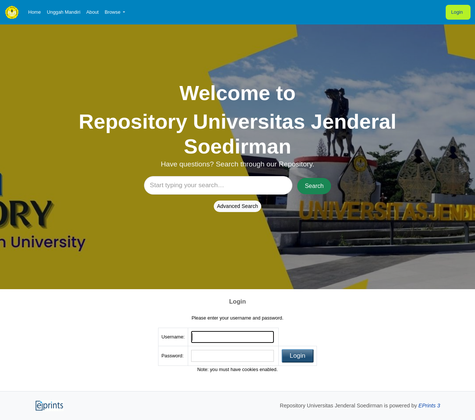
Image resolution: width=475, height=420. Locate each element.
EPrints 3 (429, 406)
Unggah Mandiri (63, 12)
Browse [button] (113, 12)
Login (457, 12)
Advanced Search (237, 206)
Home (34, 12)
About (92, 12)
